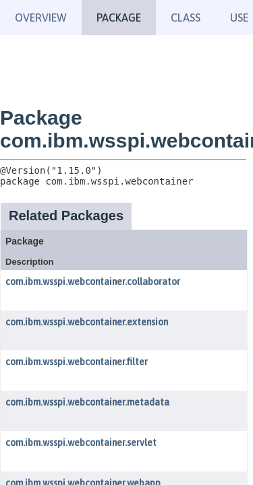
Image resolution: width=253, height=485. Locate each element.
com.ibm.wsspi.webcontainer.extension (86, 322)
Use (239, 17)
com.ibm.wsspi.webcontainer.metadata (87, 402)
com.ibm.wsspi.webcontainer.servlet (81, 442)
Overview (41, 17)
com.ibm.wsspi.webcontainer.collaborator (92, 281)
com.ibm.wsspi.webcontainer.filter (76, 361)
